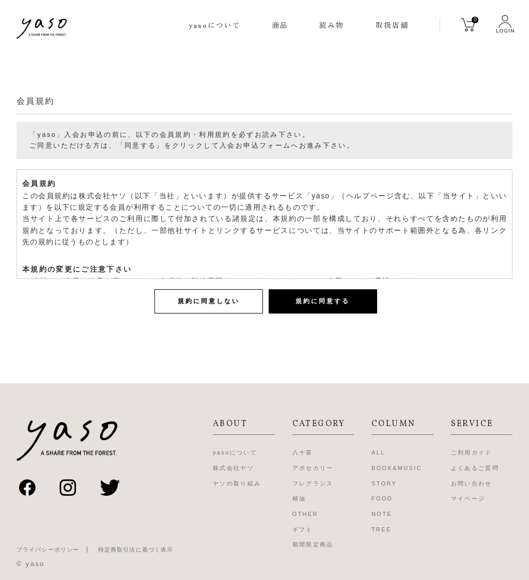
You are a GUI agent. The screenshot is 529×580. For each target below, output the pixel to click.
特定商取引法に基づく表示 (135, 549)
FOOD (382, 498)
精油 (299, 498)
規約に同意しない (209, 301)
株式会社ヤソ (233, 468)
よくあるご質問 (475, 468)
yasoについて (215, 25)
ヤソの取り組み (237, 483)
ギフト (302, 529)
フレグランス (313, 483)
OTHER (305, 514)
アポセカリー (313, 468)
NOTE (381, 514)
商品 (280, 25)
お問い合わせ (471, 483)
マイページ (468, 498)
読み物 (331, 25)
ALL (378, 452)
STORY (384, 483)
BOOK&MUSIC (396, 468)
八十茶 (302, 452)
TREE (381, 529)
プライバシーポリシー (48, 549)
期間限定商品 (313, 544)
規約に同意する (322, 301)
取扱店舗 (392, 25)
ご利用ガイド (471, 452)
